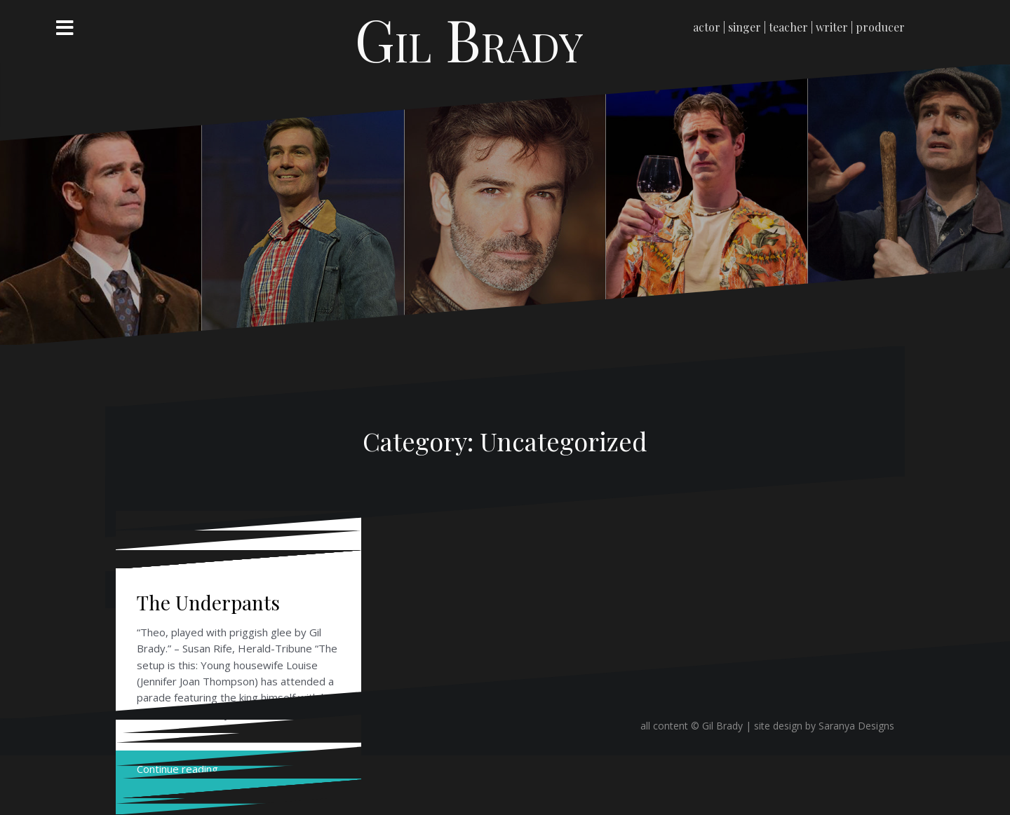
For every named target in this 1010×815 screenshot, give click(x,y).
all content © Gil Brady (693, 725)
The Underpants (208, 602)
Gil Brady (469, 38)
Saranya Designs (856, 725)
